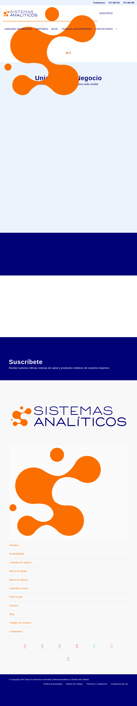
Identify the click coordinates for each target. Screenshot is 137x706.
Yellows (85, 697)
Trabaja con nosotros (20, 640)
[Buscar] (117, 29)
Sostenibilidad (16, 571)
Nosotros (14, 563)
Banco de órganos (18, 597)
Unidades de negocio (20, 580)
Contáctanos (99, 3)
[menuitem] (99, 3)
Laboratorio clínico (18, 606)
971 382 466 (128, 3)
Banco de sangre (18, 589)
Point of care (15, 615)
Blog (11, 632)
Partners (13, 623)
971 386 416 (114, 3)
